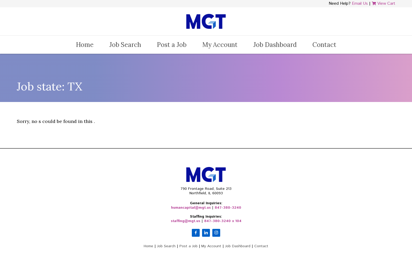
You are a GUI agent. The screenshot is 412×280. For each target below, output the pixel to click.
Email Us (360, 4)
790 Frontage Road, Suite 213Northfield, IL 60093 (206, 191)
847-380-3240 (228, 207)
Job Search (125, 45)
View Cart (383, 4)
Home (85, 45)
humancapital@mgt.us (191, 207)
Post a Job (172, 45)
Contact (324, 45)
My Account (220, 45)
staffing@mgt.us (185, 221)
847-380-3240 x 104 (222, 221)
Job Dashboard (275, 45)
